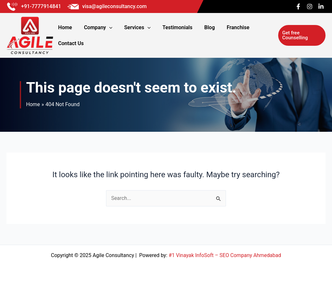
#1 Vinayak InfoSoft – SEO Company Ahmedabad (225, 255)
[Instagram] (309, 6)
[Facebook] (298, 6)
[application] (113, 35)
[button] (300, 35)
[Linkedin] (321, 6)
